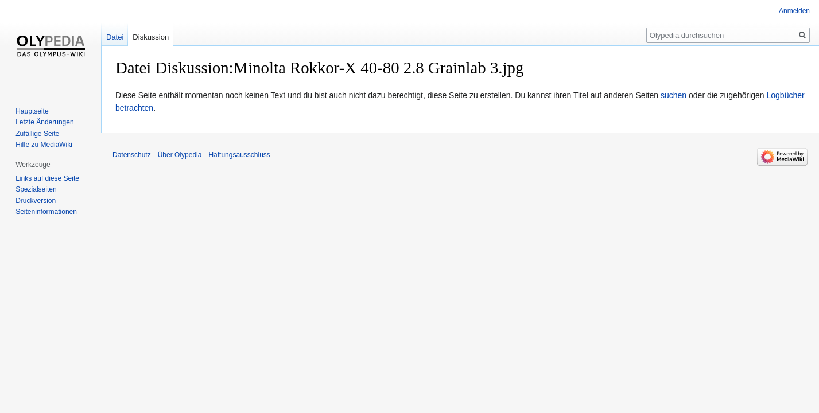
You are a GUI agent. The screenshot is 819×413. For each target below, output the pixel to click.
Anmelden (794, 11)
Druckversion (35, 201)
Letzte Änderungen (44, 122)
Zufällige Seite (37, 134)
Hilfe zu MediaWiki (43, 145)
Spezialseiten (35, 189)
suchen (673, 95)
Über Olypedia (180, 155)
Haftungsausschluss (239, 155)
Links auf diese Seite (47, 178)
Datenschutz (131, 155)
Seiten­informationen (46, 212)
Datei (114, 37)
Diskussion (151, 37)
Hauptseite (31, 111)
